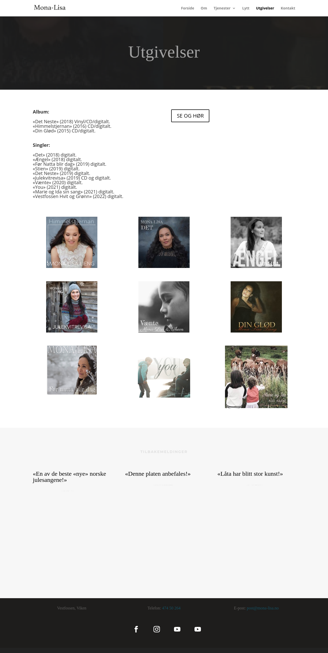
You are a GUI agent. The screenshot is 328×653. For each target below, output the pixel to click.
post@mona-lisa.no (263, 608)
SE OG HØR (190, 115)
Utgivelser (265, 8)
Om (204, 8)
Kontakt (288, 8)
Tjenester (222, 8)
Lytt (245, 8)
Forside (187, 8)
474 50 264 (171, 608)
